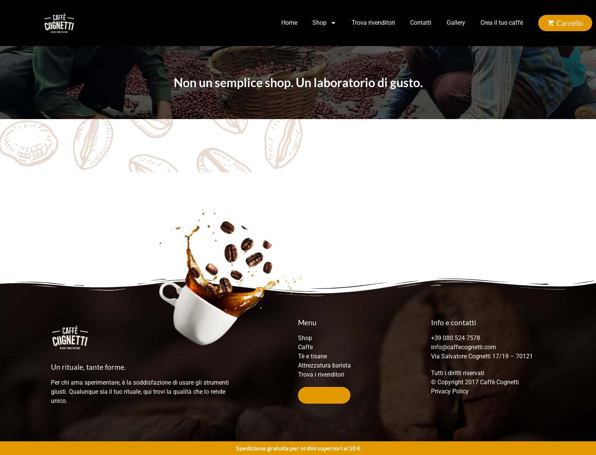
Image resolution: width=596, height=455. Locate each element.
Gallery (456, 22)
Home (289, 22)
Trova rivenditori (373, 22)
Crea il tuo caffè (501, 22)
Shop (324, 23)
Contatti (420, 22)
